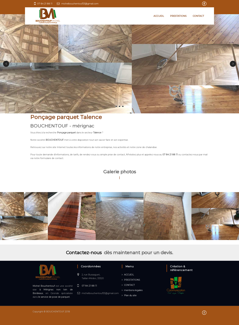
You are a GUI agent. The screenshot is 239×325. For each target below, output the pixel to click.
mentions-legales (133, 290)
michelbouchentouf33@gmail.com (79, 3)
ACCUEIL (158, 15)
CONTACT (198, 15)
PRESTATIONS (178, 15)
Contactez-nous (84, 252)
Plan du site (130, 295)
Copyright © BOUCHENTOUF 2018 (51, 311)
